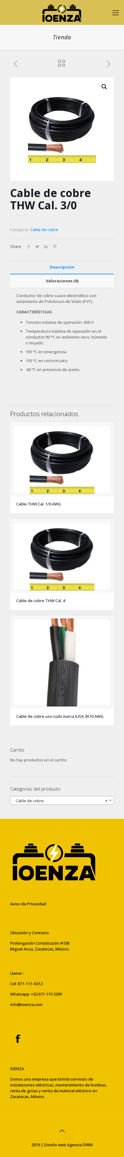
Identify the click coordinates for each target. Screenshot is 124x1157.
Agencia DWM (80, 1144)
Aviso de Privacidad (28, 904)
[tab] (62, 267)
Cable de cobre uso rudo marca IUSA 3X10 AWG (59, 716)
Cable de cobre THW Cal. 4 (40, 600)
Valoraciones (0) (62, 281)
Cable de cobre (44, 229)
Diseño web (55, 1144)
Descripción (62, 267)
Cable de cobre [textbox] (60, 800)
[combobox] (62, 800)
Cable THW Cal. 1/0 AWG (38, 504)
